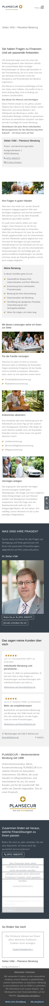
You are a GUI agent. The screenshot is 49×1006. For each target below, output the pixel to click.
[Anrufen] (46, 503)
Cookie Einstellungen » (23, 886)
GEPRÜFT (40, 737)
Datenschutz (19, 972)
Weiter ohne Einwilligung (15, 1002)
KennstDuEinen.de (10, 737)
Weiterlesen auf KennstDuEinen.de (19, 687)
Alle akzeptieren (37, 1002)
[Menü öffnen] (46, 498)
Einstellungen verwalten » (28, 995)
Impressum (30, 972)
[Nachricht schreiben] (46, 507)
